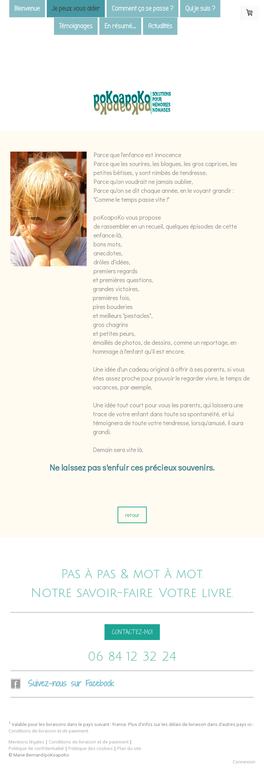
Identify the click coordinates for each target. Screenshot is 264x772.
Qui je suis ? (200, 8)
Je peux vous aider (76, 8)
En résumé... (120, 27)
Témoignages (75, 27)
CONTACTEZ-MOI (132, 632)
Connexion (244, 762)
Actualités (160, 27)
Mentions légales (26, 742)
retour (132, 514)
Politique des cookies (90, 748)
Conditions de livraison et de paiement (48, 731)
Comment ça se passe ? (142, 8)
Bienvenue (27, 8)
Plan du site (129, 748)
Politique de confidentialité (36, 748)
